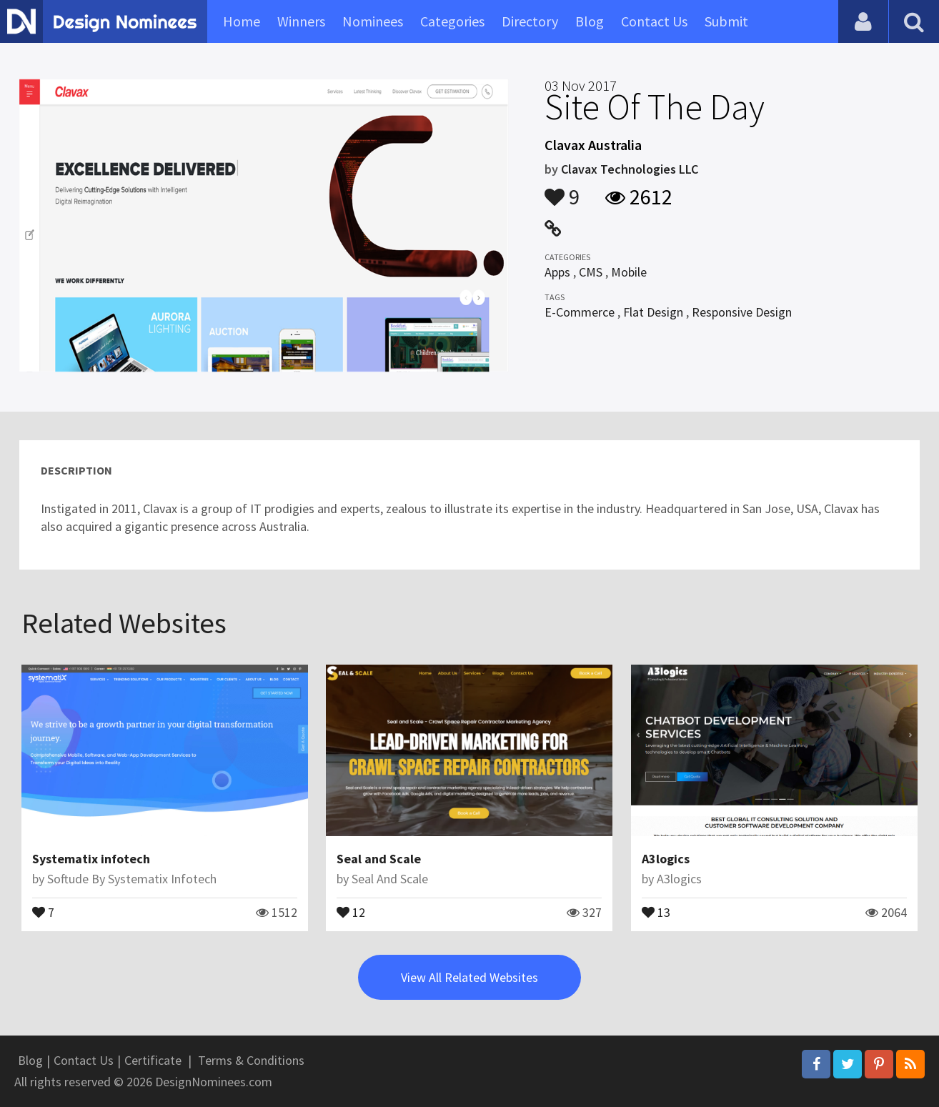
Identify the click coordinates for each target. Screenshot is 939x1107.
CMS (590, 272)
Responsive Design (742, 312)
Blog (589, 21)
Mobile (629, 272)
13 (656, 911)
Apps (557, 272)
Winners (301, 21)
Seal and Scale (379, 858)
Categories (452, 21)
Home (241, 21)
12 (351, 911)
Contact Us (654, 21)
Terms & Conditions (251, 1060)
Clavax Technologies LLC (629, 169)
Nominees (372, 21)
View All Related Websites (469, 977)
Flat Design (653, 312)
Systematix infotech (91, 858)
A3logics (666, 858)
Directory (530, 21)
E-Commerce (580, 312)
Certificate (153, 1060)
